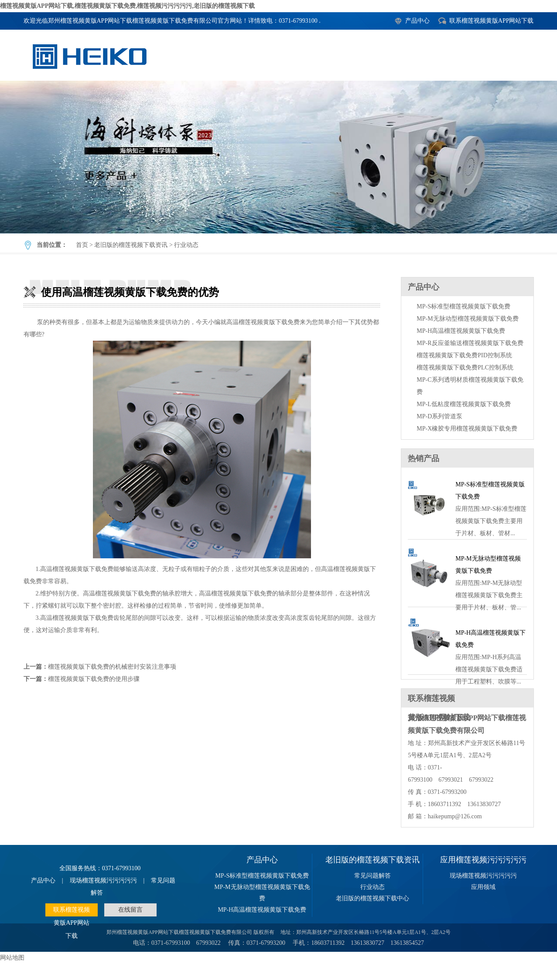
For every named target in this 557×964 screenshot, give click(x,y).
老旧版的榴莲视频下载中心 (372, 898)
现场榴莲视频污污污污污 (103, 880)
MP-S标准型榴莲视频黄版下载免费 (463, 306)
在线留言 (130, 909)
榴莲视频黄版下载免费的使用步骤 (94, 679)
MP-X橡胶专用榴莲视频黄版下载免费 (467, 428)
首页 (82, 245)
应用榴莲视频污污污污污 (483, 859)
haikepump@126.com (455, 816)
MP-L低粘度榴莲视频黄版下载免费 (463, 404)
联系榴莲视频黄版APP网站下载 (491, 20)
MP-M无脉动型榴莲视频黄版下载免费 (467, 318)
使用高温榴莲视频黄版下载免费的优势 (278, 157)
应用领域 (483, 887)
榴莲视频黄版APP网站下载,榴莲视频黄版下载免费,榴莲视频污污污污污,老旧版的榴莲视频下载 (127, 6)
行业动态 (186, 245)
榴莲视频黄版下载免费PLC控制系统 (465, 367)
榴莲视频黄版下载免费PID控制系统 (464, 355)
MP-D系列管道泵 (439, 416)
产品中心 (417, 20)
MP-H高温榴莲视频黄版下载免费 (461, 331)
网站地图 (12, 957)
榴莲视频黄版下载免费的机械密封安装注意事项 (112, 666)
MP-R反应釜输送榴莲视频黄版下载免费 (470, 343)
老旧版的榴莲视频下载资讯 (130, 245)
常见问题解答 (372, 875)
